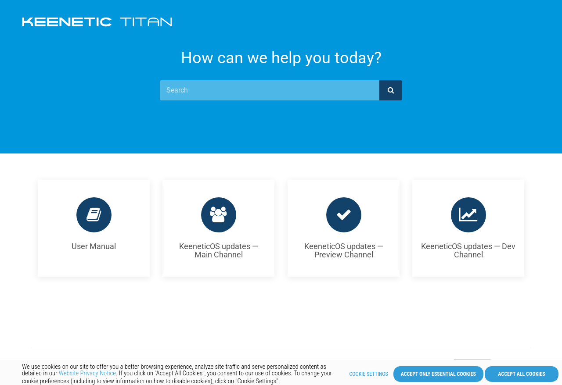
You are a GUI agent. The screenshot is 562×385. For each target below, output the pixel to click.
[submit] (390, 90)
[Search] (269, 90)
